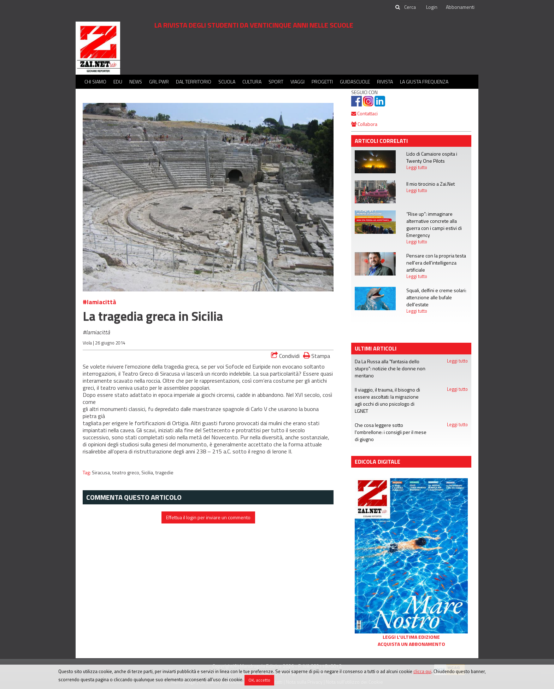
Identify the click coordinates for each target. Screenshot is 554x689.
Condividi (285, 356)
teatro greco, (126, 472)
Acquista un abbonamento (411, 644)
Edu (117, 81)
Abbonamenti (460, 7)
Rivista (385, 81)
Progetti (322, 81)
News (135, 81)
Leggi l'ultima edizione (411, 637)
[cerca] (410, 7)
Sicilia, (148, 472)
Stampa (316, 355)
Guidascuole (355, 81)
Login (431, 7)
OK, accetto (259, 680)
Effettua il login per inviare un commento (208, 517)
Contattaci (364, 113)
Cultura (251, 81)
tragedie (164, 472)
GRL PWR (159, 81)
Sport (276, 81)
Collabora (364, 124)
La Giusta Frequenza (424, 81)
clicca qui (422, 671)
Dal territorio (193, 81)
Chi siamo (95, 81)
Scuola (226, 81)
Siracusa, (102, 472)
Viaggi (297, 81)
